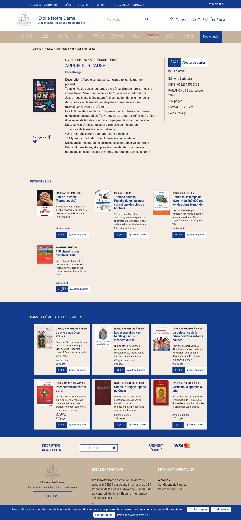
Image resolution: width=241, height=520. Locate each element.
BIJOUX (45, 35)
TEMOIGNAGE (153, 38)
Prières (68, 4)
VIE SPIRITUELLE (171, 38)
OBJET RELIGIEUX (27, 38)
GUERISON (171, 35)
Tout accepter (198, 509)
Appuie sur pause (86, 48)
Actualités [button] (51, 4)
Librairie (82, 4)
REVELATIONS (63, 38)
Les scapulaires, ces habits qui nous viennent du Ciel (127, 336)
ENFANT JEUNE (99, 35)
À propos (164, 480)
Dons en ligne (101, 4)
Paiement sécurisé (170, 489)
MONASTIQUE (189, 35)
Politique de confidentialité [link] (132, 514)
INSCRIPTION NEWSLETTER (51, 448)
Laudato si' (121, 4)
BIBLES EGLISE (26, 35)
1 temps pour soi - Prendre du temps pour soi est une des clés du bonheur (129, 202)
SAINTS (81, 38)
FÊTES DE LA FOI (153, 35)
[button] (34, 95)
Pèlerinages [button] (32, 4)
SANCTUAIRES (99, 38)
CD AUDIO (63, 35)
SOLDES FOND (135, 38)
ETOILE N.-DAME (117, 35)
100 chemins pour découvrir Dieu (68, 253)
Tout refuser (221, 509)
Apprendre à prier (65, 48)
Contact (138, 4)
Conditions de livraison (173, 484)
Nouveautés (211, 36)
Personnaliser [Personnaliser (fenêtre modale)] (104, 515)
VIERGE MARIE (189, 38)
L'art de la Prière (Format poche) (66, 199)
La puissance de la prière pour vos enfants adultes (187, 336)
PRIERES (45, 38)
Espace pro (216, 4)
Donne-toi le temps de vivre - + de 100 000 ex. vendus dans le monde (187, 200)
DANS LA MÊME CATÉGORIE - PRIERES (56, 317)
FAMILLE (135, 35)
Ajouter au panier (193, 62)
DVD (81, 35)
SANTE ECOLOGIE (117, 38)
